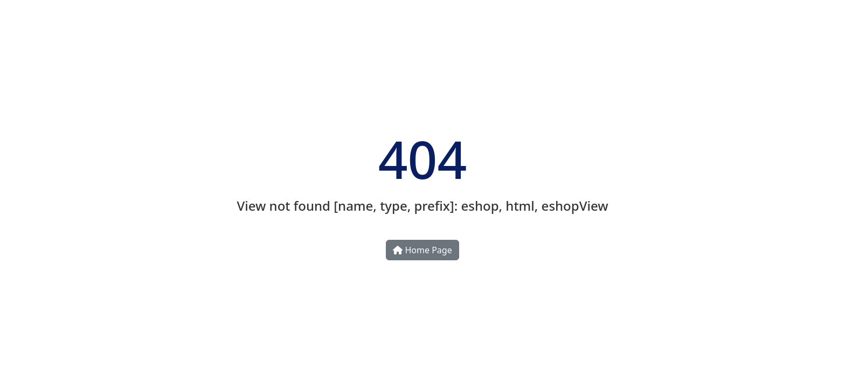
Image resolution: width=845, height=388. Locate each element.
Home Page (422, 250)
